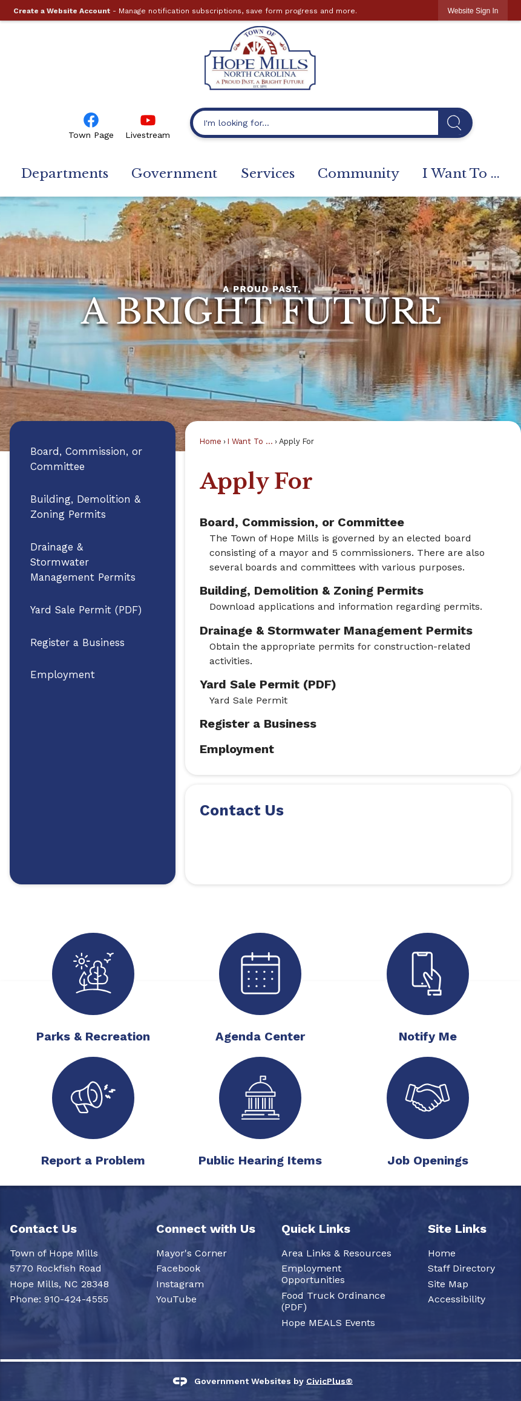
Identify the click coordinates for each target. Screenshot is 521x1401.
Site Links (457, 1228)
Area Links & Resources (336, 1253)
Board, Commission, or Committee (86, 458)
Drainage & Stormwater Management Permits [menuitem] (336, 630)
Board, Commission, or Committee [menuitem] (302, 522)
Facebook (178, 1268)
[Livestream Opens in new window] (147, 124)
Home (210, 441)
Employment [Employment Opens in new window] (62, 674)
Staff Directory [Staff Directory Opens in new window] (461, 1268)
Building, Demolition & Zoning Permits (85, 506)
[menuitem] (64, 174)
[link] (473, 10)
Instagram (180, 1284)
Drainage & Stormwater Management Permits (83, 562)
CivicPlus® (329, 1380)
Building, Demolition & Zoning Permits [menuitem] (312, 590)
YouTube (176, 1299)
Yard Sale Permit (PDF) (86, 610)
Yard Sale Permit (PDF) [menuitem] (268, 684)
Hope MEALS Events (328, 1322)
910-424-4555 (76, 1299)
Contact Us (242, 810)
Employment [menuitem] (237, 749)
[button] (454, 123)
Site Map (448, 1284)
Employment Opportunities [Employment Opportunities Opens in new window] (313, 1273)
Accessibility (456, 1299)
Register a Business (77, 642)
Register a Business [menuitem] (258, 723)
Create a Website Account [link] (61, 11)
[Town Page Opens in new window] (91, 124)
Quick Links (315, 1228)
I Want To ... (250, 441)
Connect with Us (205, 1228)
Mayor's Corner (191, 1253)
